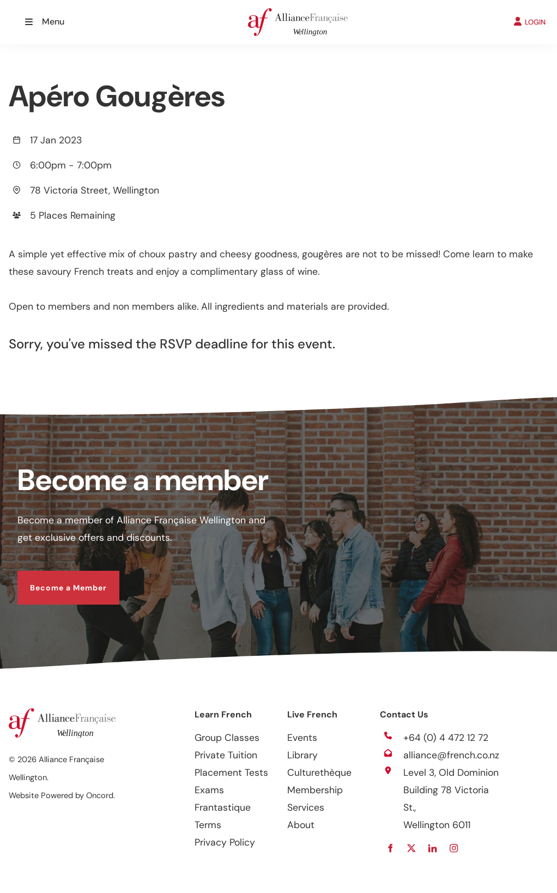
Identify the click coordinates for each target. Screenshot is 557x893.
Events (302, 738)
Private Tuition (226, 755)
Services (305, 807)
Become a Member (55, 579)
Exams (209, 790)
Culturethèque (319, 773)
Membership (315, 790)
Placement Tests (231, 773)
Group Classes (227, 738)
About (300, 825)
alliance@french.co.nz (451, 755)
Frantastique (223, 807)
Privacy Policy (225, 842)
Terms (208, 825)
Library (302, 755)
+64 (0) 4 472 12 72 (445, 738)
